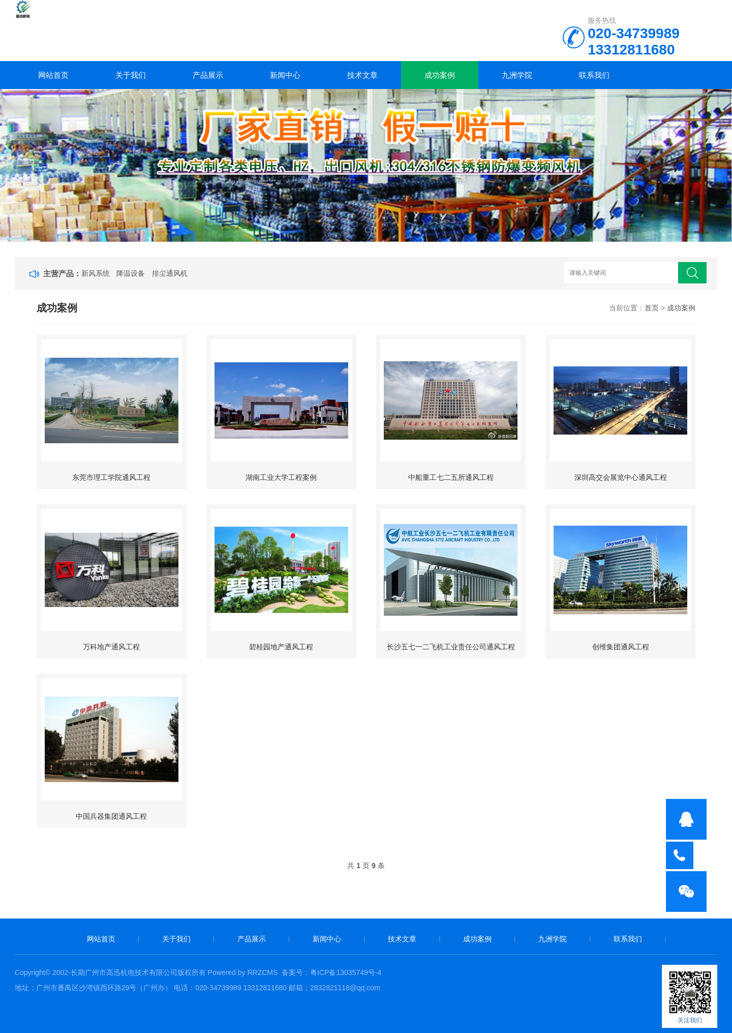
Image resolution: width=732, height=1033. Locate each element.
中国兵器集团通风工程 (111, 816)
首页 (652, 308)
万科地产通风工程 (111, 647)
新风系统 (95, 273)
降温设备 (130, 273)
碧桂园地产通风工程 (281, 647)
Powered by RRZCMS (242, 972)
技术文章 (362, 75)
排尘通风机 (170, 273)
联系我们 (594, 75)
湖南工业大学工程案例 (281, 477)
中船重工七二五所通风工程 (451, 477)
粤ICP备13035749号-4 (345, 972)
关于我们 (130, 75)
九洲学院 (517, 75)
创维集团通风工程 (620, 647)
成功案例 (439, 75)
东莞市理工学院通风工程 (111, 477)
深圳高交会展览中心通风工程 (620, 477)
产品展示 (208, 75)
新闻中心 (285, 75)
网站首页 (53, 75)
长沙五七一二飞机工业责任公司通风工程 (451, 647)
